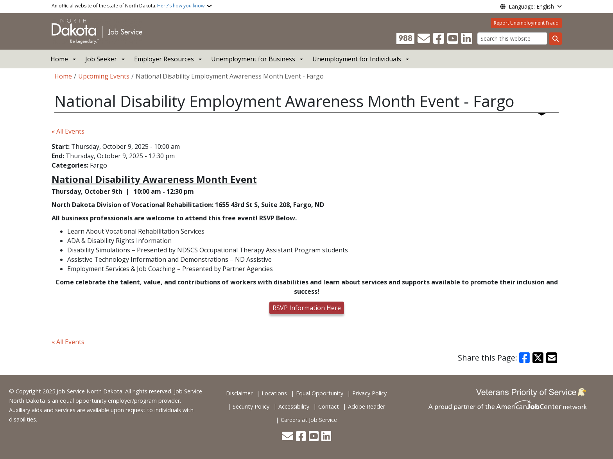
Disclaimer (239, 393)
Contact (328, 406)
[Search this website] (512, 38)
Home (59, 59)
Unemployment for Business (253, 59)
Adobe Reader (366, 406)
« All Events (68, 131)
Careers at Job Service (309, 419)
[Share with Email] (551, 357)
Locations (274, 393)
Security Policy (251, 406)
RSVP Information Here (306, 308)
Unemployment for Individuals (356, 59)
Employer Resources (164, 59)
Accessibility (293, 406)
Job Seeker (101, 59)
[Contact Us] (424, 38)
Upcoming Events (103, 76)
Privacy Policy (369, 393)
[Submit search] (555, 38)
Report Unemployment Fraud (526, 23)
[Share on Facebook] (524, 357)
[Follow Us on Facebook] (438, 38)
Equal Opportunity (319, 393)
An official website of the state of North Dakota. (128, 5)
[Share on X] (538, 357)
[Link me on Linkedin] (466, 38)
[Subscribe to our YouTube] (452, 38)
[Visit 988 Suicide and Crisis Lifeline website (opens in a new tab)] (405, 38)
